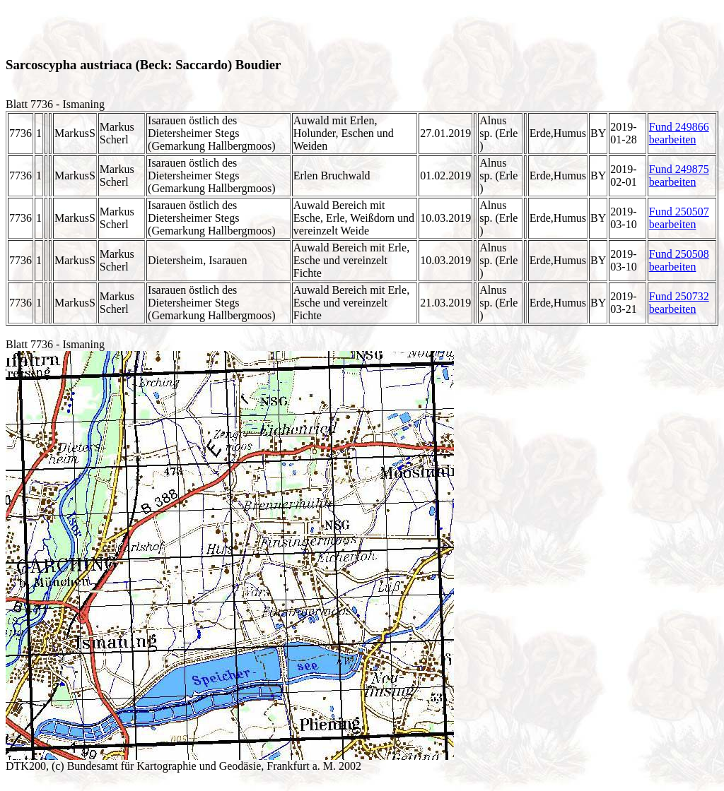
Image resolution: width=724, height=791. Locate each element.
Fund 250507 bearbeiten (679, 218)
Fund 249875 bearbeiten (679, 175)
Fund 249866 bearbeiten (679, 133)
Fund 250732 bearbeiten (679, 302)
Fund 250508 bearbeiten (679, 260)
